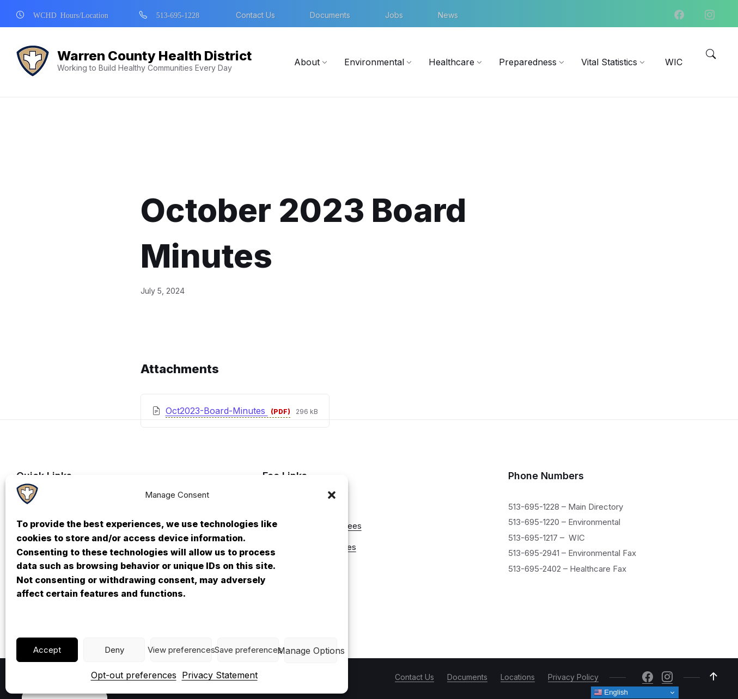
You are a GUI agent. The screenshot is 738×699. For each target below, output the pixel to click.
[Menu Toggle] (711, 54)
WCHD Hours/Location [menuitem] (70, 14)
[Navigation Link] (27, 501)
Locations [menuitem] (518, 677)
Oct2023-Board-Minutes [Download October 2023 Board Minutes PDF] (217, 353)
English (611, 692)
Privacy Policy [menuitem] (573, 677)
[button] (331, 495)
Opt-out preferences (133, 675)
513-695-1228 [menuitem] (177, 14)
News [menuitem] (448, 15)
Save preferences (248, 650)
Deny (114, 650)
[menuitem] (307, 62)
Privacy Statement (220, 675)
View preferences (181, 650)
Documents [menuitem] (330, 15)
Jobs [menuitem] (394, 15)
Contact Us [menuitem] (255, 15)
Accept (47, 650)
